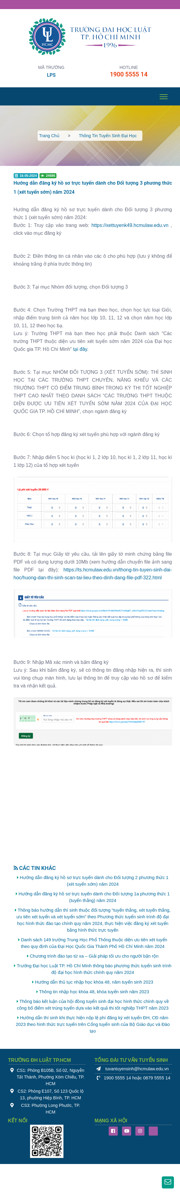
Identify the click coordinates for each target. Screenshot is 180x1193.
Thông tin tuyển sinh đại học (108, 135)
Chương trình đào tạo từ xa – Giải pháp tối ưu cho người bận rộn (94, 956)
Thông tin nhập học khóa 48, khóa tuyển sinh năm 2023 (94, 991)
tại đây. (81, 349)
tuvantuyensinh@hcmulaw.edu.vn (137, 1069)
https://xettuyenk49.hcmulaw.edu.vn (129, 225)
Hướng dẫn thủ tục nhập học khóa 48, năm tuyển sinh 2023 (94, 982)
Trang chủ (49, 135)
